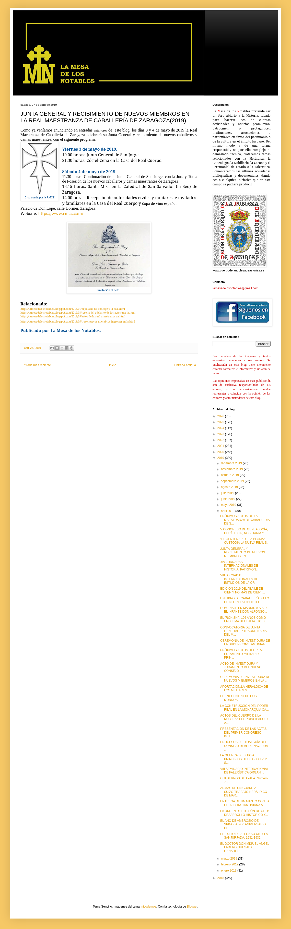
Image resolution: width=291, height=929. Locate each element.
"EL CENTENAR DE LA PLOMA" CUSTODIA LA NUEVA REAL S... (244, 540)
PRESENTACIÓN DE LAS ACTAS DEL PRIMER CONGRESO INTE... (243, 732)
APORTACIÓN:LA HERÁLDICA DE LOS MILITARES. (244, 688)
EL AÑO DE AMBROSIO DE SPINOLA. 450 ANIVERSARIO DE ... (243, 824)
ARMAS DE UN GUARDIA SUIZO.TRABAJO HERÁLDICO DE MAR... (243, 791)
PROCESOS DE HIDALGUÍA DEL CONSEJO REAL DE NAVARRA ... (244, 745)
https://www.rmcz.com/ (60, 213)
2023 (221, 434)
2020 (221, 452)
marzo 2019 (229, 858)
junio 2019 (228, 499)
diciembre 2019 (232, 463)
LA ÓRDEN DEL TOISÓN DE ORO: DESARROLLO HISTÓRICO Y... (244, 812)
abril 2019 (228, 511)
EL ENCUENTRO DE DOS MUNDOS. (238, 697)
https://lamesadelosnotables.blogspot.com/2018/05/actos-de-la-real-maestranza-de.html (72, 316)
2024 (221, 428)
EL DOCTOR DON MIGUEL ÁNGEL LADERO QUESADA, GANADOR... (244, 847)
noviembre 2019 (232, 469)
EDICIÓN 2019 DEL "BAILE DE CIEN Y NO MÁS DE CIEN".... (242, 590)
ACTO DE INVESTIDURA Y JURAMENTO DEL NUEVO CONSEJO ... (241, 667)
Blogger (192, 906)
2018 (221, 878)
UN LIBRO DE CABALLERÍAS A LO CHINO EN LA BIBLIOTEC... (244, 600)
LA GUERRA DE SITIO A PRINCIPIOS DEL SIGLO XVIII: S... (243, 759)
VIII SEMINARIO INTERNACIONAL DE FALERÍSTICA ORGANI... (244, 770)
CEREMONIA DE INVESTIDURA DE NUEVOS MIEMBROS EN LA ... (245, 678)
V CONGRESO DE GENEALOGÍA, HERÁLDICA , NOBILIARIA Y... (244, 531)
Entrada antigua (185, 365)
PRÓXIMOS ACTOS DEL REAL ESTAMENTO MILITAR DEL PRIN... (241, 653)
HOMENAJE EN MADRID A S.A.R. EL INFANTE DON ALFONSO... (243, 609)
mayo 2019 (229, 505)
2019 (221, 458)
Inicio (112, 365)
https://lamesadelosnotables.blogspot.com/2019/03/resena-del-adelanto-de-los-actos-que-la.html (77, 312)
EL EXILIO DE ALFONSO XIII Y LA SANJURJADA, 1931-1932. (244, 835)
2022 (221, 440)
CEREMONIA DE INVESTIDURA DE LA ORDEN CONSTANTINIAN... (245, 642)
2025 (221, 422)
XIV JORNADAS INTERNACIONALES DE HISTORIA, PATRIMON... (239, 565)
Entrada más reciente (36, 365)
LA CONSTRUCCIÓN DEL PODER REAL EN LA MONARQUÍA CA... (244, 707)
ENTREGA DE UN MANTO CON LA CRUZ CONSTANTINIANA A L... (244, 803)
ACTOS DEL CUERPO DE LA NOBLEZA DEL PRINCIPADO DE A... (245, 719)
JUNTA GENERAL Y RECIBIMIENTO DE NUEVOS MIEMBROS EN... (242, 552)
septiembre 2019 (233, 481)
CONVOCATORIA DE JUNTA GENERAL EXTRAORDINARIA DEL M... (243, 631)
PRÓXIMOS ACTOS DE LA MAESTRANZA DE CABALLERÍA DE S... (245, 519)
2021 (221, 446)
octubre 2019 (230, 475)
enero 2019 (229, 870)
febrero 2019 (230, 864)
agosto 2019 (230, 487)
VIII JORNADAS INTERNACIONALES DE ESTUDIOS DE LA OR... (239, 579)
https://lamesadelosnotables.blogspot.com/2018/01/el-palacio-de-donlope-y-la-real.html (72, 309)
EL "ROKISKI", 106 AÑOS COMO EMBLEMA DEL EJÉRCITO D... (243, 619)
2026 (221, 416)
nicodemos (148, 906)
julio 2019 (228, 493)
